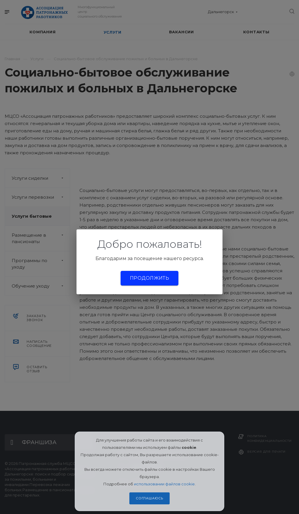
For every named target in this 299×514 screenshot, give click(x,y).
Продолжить (149, 278)
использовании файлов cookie (164, 484)
